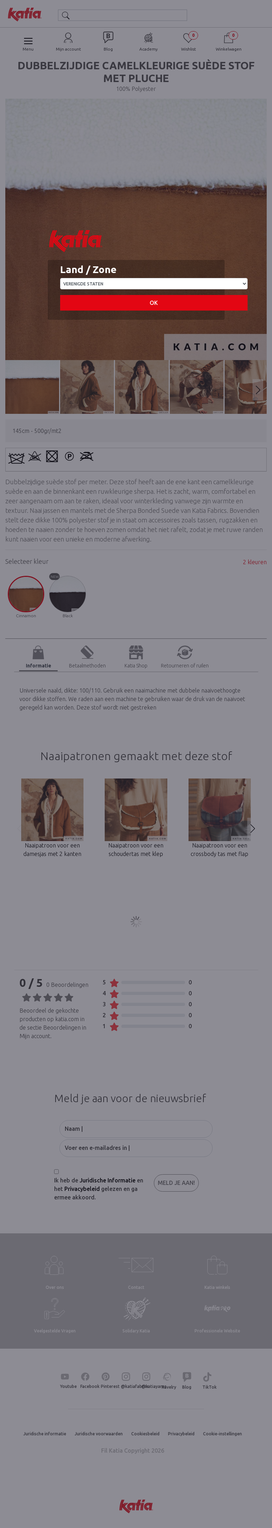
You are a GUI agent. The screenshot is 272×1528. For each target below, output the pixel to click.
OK (154, 303)
